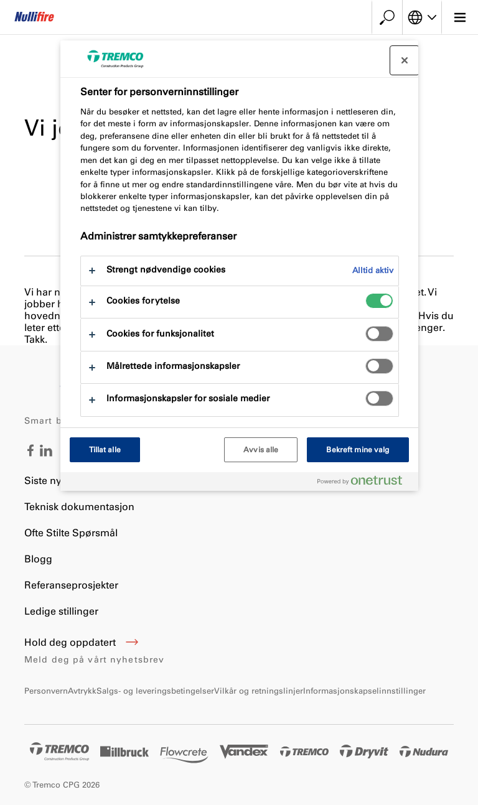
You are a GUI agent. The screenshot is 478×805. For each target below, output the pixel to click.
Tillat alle (105, 449)
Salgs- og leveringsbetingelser (155, 691)
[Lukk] (404, 60)
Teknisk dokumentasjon (79, 507)
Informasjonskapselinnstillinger (364, 691)
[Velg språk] (422, 17)
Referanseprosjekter (71, 585)
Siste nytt (46, 480)
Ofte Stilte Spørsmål (71, 533)
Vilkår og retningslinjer (258, 691)
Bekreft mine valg (357, 449)
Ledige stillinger (61, 611)
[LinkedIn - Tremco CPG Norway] (46, 453)
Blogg (38, 559)
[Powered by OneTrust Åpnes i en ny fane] (364, 483)
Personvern (46, 691)
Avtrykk (82, 691)
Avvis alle (260, 449)
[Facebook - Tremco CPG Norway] (30, 453)
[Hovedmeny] (459, 17)
